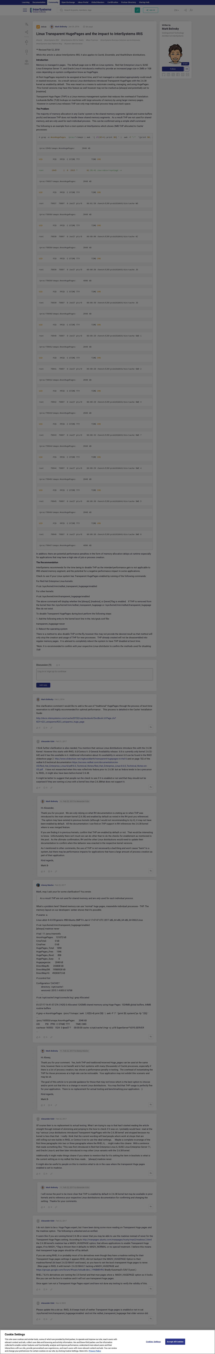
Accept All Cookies (175, 1344)
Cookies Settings (153, 1344)
